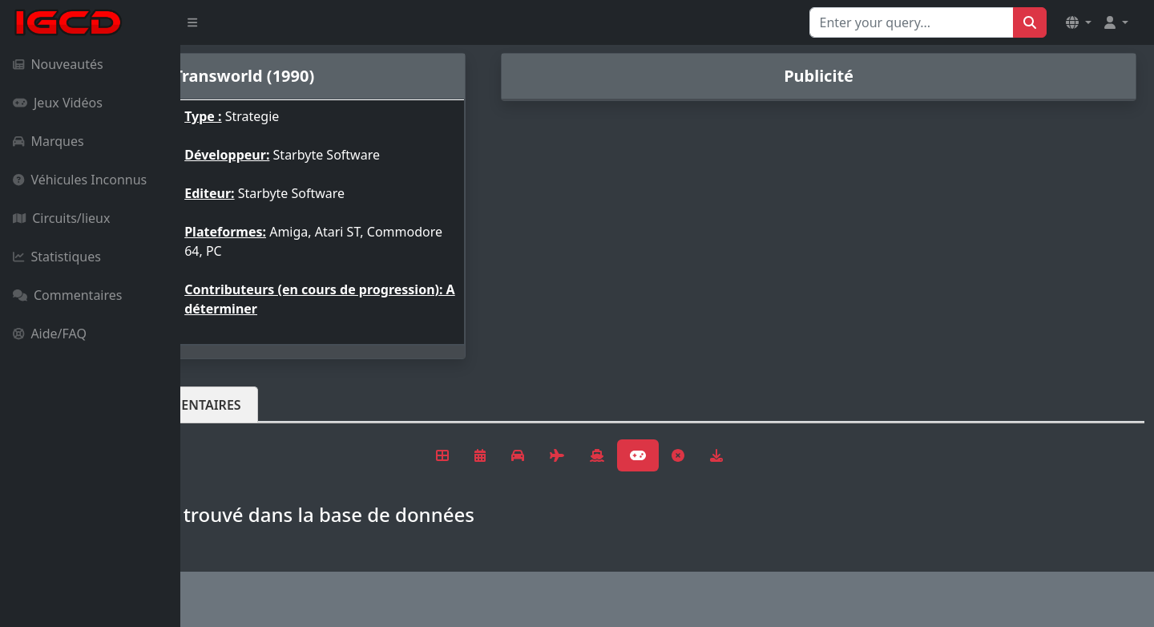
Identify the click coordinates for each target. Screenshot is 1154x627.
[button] (1078, 22)
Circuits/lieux (61, 218)
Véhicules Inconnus (80, 179)
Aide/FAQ (50, 333)
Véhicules (243, 405)
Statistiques (57, 256)
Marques (48, 141)
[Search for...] (911, 22)
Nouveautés (58, 64)
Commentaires (67, 295)
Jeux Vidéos (58, 102)
